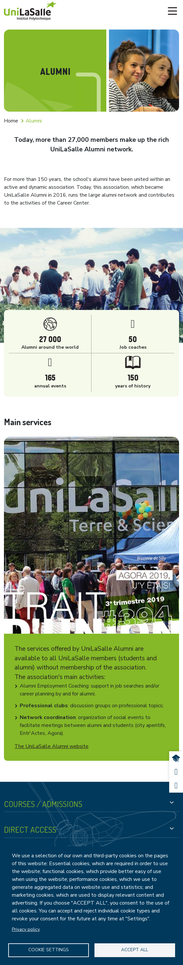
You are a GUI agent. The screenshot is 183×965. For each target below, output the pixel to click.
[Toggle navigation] (172, 11)
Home (11, 120)
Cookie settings (48, 950)
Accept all (134, 950)
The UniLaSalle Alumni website (51, 746)
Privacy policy (26, 929)
